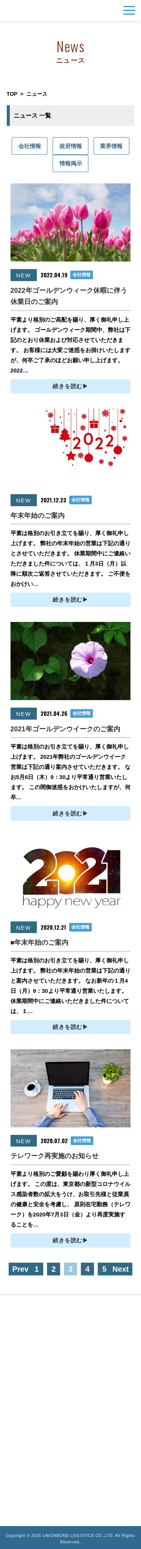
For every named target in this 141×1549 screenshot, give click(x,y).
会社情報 (29, 146)
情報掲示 (70, 163)
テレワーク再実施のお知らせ (55, 1156)
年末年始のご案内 (38, 515)
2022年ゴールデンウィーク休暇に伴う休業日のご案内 (69, 296)
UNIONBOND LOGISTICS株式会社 (19, 10)
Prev (20, 1269)
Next (120, 1269)
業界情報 (111, 146)
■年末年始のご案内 (40, 942)
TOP (12, 94)
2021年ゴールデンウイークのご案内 (65, 729)
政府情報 (70, 146)
